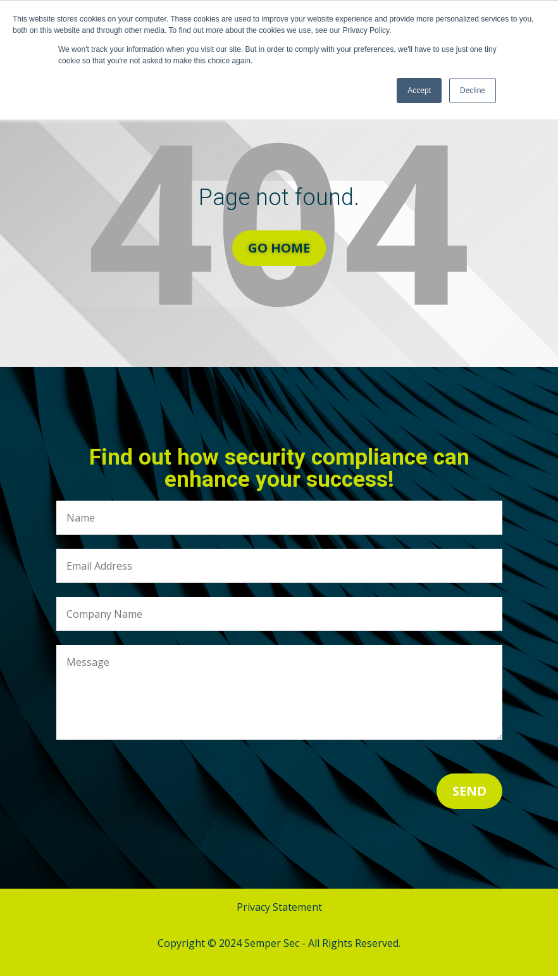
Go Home (279, 247)
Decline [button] (472, 90)
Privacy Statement (279, 907)
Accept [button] (419, 90)
